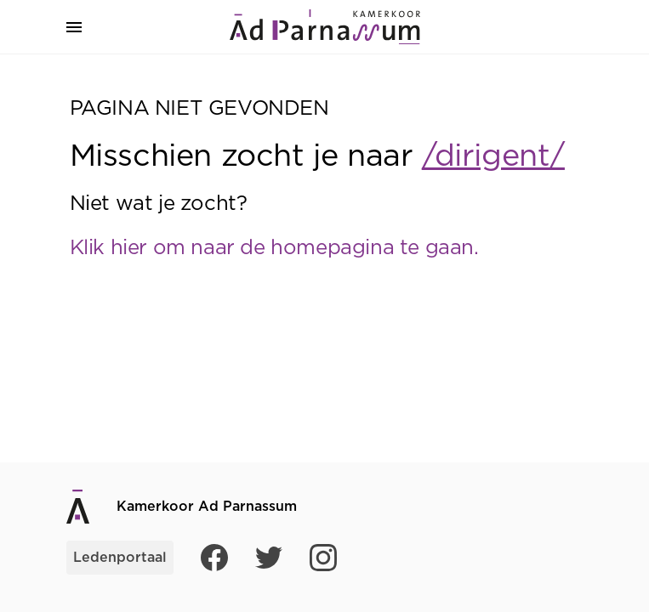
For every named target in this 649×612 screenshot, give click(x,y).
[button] (74, 27)
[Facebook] (214, 557)
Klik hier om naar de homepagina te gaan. (274, 248)
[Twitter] (268, 557)
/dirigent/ (493, 156)
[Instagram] (323, 557)
